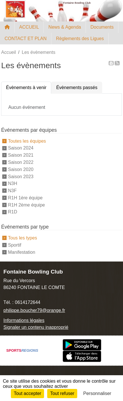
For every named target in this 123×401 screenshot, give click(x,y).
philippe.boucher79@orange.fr (34, 310)
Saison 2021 (20, 155)
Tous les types (22, 237)
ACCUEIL (29, 27)
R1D (12, 211)
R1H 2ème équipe (26, 204)
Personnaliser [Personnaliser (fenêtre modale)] (97, 393)
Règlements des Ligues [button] (80, 38)
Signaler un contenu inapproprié (35, 327)
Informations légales (23, 320)
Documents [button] (102, 27)
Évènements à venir (26, 87)
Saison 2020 (20, 169)
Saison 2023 (20, 176)
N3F (12, 190)
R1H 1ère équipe (25, 197)
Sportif (14, 245)
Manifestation (21, 252)
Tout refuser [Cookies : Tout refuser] (62, 393)
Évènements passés (76, 87)
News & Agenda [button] (64, 27)
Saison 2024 (20, 148)
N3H (12, 183)
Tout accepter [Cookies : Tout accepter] (27, 393)
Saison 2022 (20, 162)
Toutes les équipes (27, 140)
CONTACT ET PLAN (26, 38)
